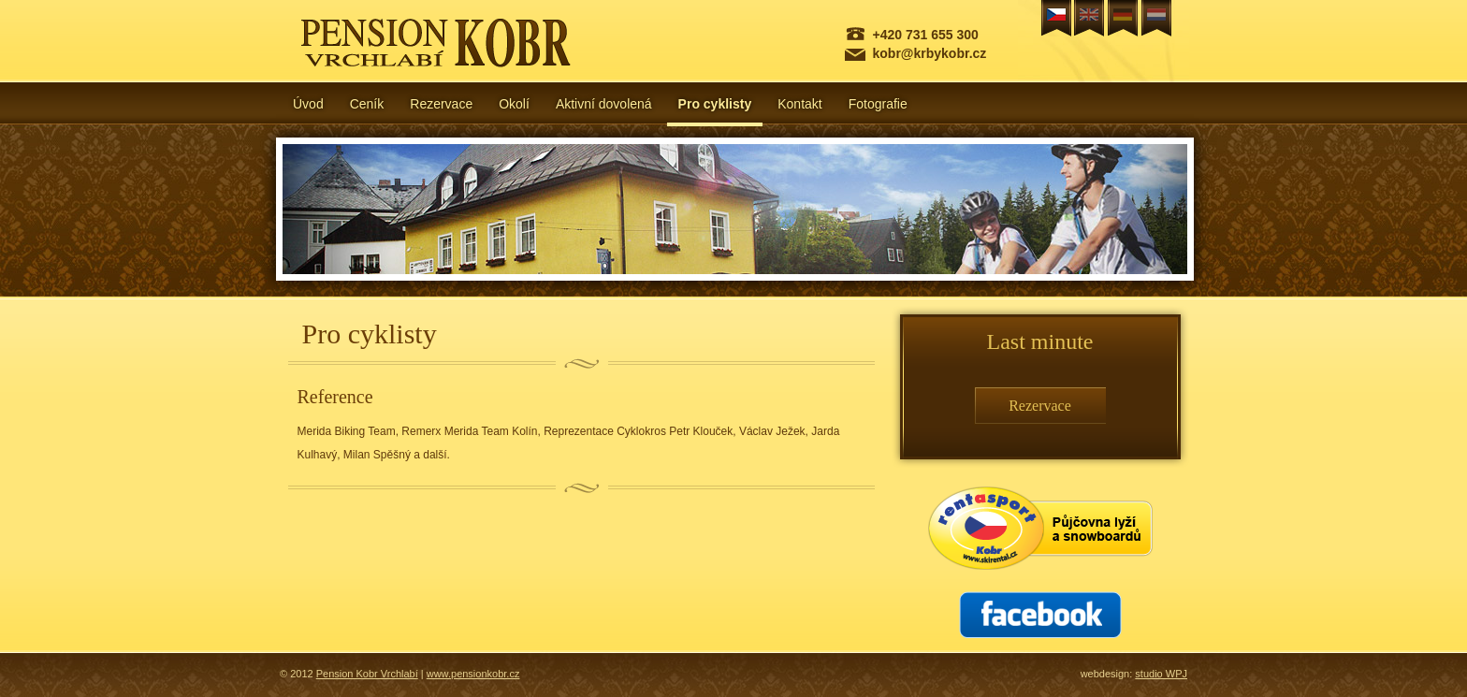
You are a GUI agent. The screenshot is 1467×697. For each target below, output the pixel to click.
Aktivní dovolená (604, 103)
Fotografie (878, 103)
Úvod (308, 103)
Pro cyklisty (715, 103)
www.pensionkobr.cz (473, 673)
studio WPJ (1161, 673)
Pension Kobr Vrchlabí (367, 673)
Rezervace (441, 103)
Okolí (514, 103)
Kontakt (799, 103)
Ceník (367, 103)
